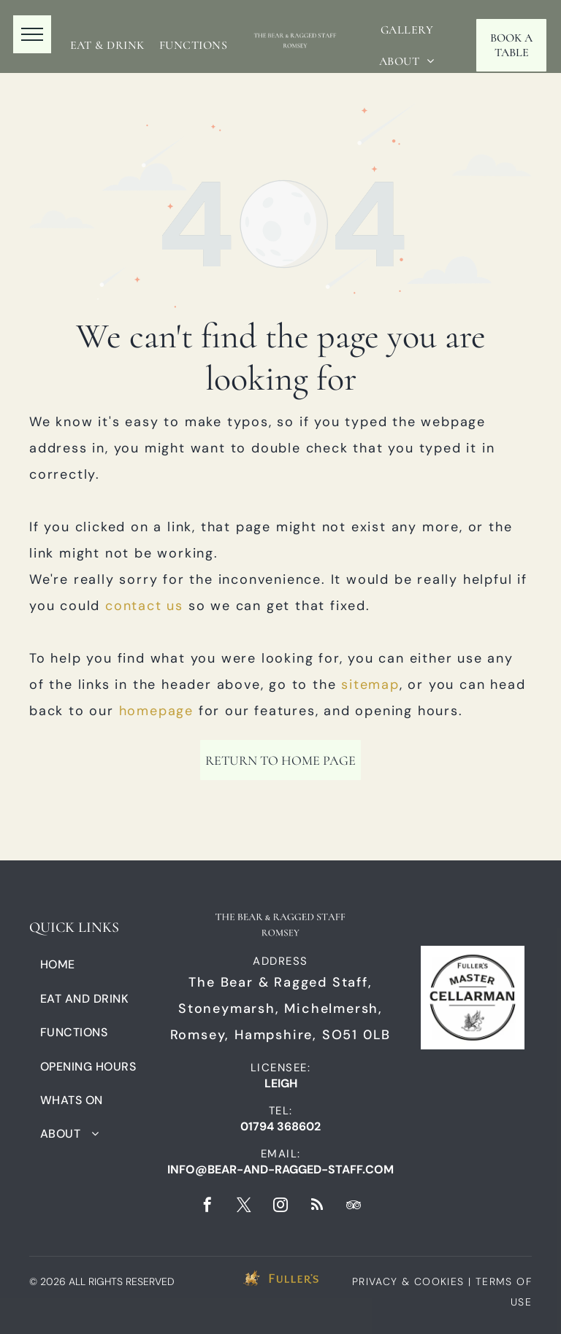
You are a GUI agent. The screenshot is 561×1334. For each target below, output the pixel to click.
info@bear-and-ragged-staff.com (280, 1169)
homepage (156, 711)
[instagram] (280, 1206)
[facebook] (207, 1206)
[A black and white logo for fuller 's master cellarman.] (472, 997)
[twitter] (244, 1206)
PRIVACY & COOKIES (408, 1281)
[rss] (317, 1206)
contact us (144, 605)
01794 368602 (280, 1126)
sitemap (370, 684)
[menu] (32, 34)
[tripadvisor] (354, 1206)
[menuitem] (107, 45)
